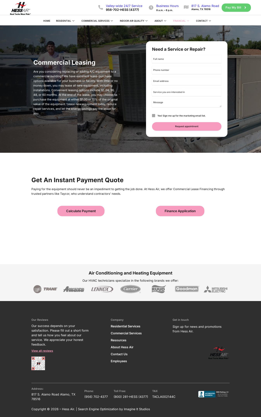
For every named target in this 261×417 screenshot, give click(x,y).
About (160, 20)
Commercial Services (97, 20)
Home (46, 20)
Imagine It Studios (137, 409)
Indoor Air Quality (134, 20)
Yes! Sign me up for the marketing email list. (181, 115)
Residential (65, 20)
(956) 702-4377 (96, 396)
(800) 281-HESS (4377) (131, 396)
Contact (203, 20)
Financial (181, 20)
